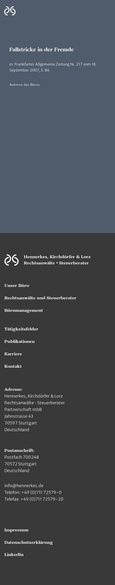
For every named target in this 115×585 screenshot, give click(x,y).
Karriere (13, 354)
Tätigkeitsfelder (21, 329)
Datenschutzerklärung (28, 542)
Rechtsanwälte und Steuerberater (40, 298)
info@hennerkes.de (24, 485)
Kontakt (13, 366)
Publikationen (19, 341)
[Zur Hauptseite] (10, 11)
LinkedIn (14, 554)
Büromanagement (23, 310)
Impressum (16, 530)
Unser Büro (16, 285)
